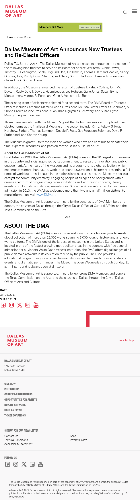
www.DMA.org (46, 194)
